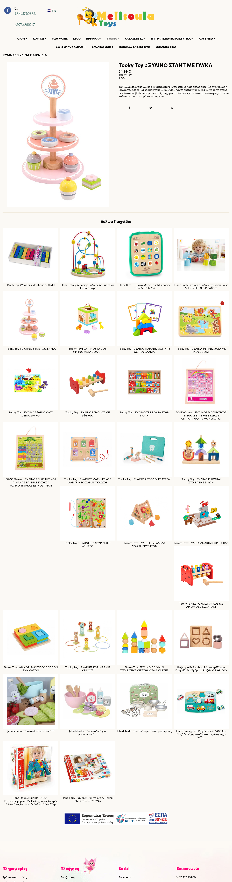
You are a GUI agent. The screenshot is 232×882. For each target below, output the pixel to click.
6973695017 (25, 25)
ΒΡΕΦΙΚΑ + (93, 38)
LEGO (77, 38)
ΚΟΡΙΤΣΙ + (39, 38)
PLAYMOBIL (60, 38)
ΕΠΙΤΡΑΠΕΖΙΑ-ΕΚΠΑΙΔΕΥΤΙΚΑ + (172, 38)
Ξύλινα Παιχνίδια (116, 221)
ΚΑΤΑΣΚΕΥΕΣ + (135, 38)
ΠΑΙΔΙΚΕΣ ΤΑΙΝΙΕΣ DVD (134, 46)
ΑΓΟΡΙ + (22, 38)
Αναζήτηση (68, 877)
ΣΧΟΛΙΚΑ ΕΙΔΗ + (102, 46)
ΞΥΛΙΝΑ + (113, 38)
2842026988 (25, 14)
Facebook (125, 877)
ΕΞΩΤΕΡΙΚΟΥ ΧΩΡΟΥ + (71, 46)
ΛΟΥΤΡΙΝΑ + (207, 38)
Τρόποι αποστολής (15, 877)
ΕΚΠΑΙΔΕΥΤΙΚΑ (166, 46)
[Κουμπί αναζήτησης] (207, 17)
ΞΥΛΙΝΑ (9, 55)
